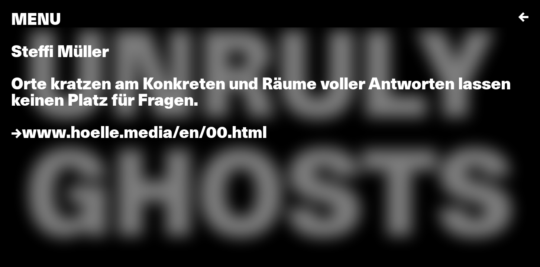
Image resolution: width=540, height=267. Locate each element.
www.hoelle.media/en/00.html (144, 132)
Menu (36, 19)
